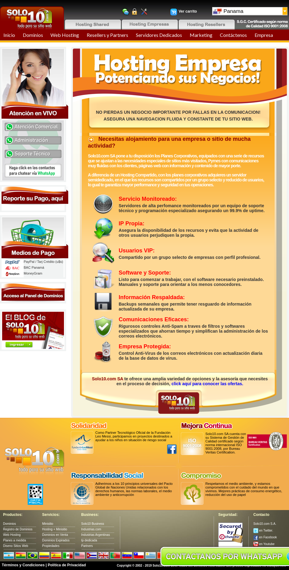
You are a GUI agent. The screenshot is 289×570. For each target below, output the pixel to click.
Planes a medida (14, 540)
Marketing (201, 35)
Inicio (9, 35)
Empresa (264, 35)
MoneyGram (33, 273)
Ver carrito (188, 11)
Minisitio (47, 523)
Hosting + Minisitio (54, 529)
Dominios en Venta (55, 534)
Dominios (33, 35)
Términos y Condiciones (23, 565)
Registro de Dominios (18, 529)
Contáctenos (233, 35)
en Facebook (265, 537)
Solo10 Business (92, 523)
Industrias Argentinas (95, 534)
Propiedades (50, 546)
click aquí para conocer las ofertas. (207, 383)
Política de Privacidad (67, 565)
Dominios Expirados (55, 540)
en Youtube (264, 544)
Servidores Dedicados (159, 35)
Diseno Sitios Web (15, 546)
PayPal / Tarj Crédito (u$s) (43, 261)
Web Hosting (64, 35)
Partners (87, 546)
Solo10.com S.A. (264, 523)
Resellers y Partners (107, 35)
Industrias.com (91, 529)
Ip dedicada (89, 540)
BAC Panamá (34, 267)
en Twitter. (263, 530)
